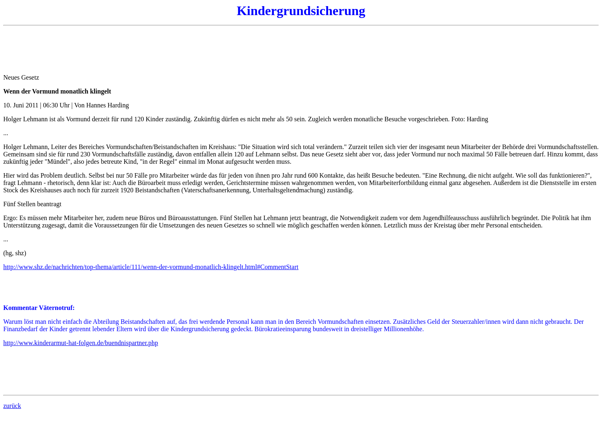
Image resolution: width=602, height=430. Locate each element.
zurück (12, 405)
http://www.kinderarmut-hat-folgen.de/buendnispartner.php (80, 342)
